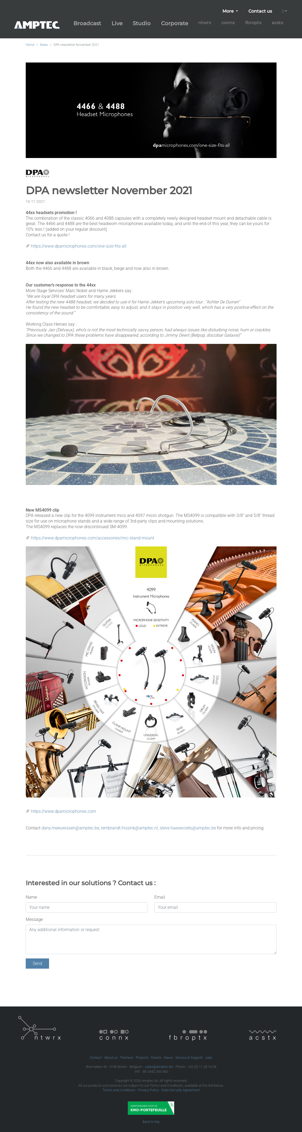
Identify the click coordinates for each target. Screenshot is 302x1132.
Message (34, 919)
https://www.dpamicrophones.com (63, 811)
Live (116, 23)
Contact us (260, 11)
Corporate (174, 23)
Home (30, 45)
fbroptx (253, 22)
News (44, 45)
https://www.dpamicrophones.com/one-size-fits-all (78, 246)
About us (111, 1058)
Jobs (208, 1058)
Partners (126, 1058)
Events (156, 1058)
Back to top (151, 1122)
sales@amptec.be (159, 1067)
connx (228, 22)
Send (37, 963)
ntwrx (204, 22)
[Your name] (87, 907)
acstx (277, 22)
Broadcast (87, 23)
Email (159, 897)
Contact (96, 1058)
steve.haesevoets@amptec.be (188, 827)
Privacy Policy (148, 1090)
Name (31, 897)
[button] (284, 11)
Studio (142, 23)
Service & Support (189, 1058)
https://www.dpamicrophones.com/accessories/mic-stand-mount (92, 538)
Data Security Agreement (181, 1090)
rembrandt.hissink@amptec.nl (129, 827)
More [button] (228, 11)
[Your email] (215, 907)
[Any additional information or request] (151, 939)
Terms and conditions (118, 1090)
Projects (142, 1058)
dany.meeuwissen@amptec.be (70, 827)
